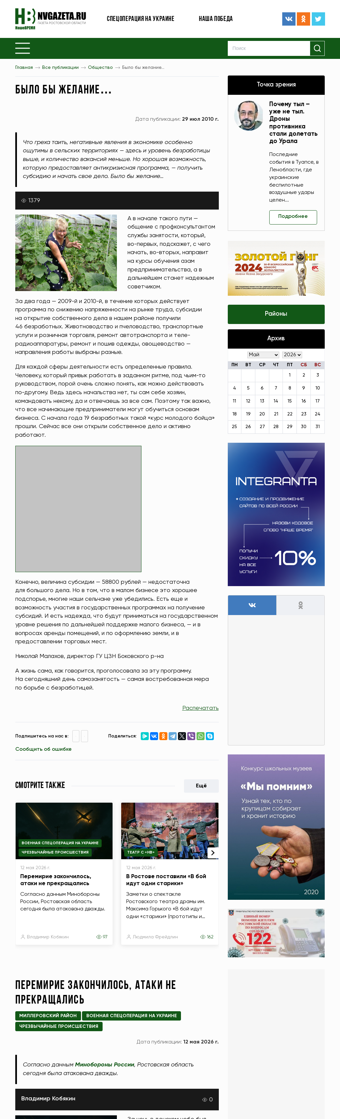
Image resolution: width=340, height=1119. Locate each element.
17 (317, 401)
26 (248, 427)
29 (290, 427)
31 (317, 427)
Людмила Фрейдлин (155, 937)
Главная (24, 67)
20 (262, 414)
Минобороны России (104, 1065)
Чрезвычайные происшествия (55, 853)
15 (290, 401)
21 (276, 414)
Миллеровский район (48, 1016)
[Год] (292, 355)
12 (248, 401)
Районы (276, 314)
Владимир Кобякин (48, 937)
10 (317, 388)
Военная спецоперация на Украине (60, 843)
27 (262, 427)
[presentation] (213, 852)
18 (234, 414)
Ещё (201, 786)
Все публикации (60, 67)
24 (317, 414)
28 (276, 427)
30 (303, 427)
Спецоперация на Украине (141, 19)
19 (248, 414)
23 (303, 414)
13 (262, 401)
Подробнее (293, 217)
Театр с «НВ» (141, 853)
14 (276, 401)
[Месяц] (263, 355)
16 (303, 401)
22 (290, 414)
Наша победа (216, 19)
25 (234, 427)
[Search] (276, 48)
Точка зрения (276, 85)
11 (234, 401)
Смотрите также (40, 785)
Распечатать (200, 708)
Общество (100, 67)
